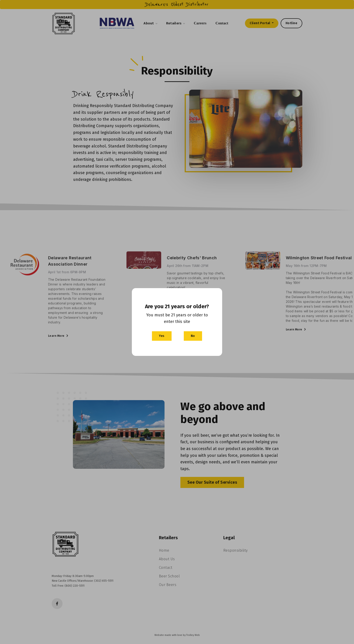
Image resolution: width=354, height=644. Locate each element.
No (193, 336)
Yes (162, 336)
